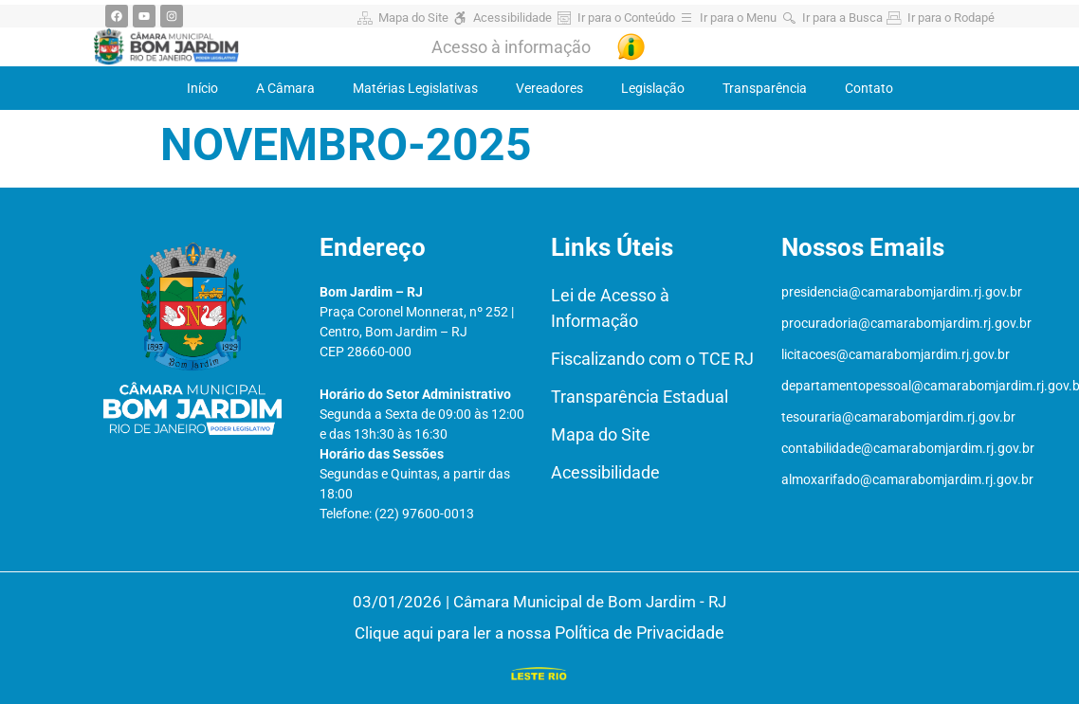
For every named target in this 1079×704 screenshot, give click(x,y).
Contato (869, 88)
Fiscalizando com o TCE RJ (652, 359)
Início (202, 88)
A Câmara (285, 88)
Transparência (764, 88)
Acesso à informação (511, 47)
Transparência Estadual (639, 396)
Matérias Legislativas (415, 88)
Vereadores (549, 88)
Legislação (653, 88)
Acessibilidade (605, 472)
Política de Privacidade (639, 632)
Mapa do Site (600, 434)
